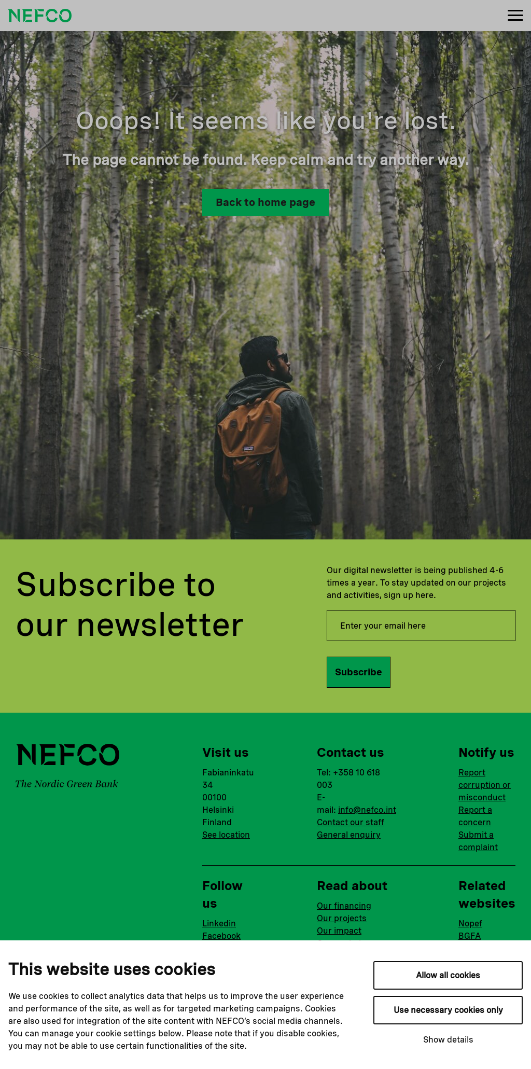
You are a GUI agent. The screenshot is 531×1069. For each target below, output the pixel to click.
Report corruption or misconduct (484, 785)
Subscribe (358, 672)
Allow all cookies (448, 975)
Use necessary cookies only (448, 1010)
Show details (448, 1040)
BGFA (469, 936)
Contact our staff (350, 822)
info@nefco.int (367, 810)
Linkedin (219, 923)
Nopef (470, 923)
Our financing (344, 906)
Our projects (342, 918)
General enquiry (349, 835)
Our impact (339, 931)
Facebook (221, 936)
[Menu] (515, 15)
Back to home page (265, 202)
